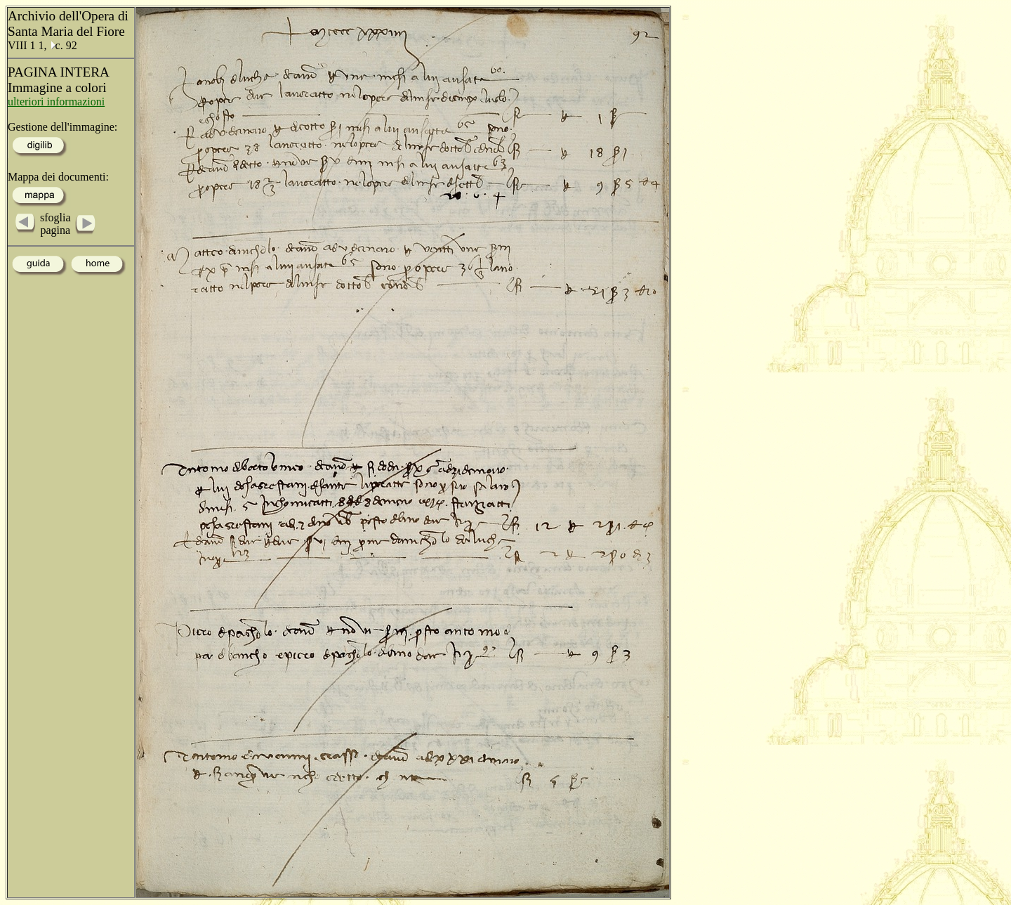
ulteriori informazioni (56, 102)
